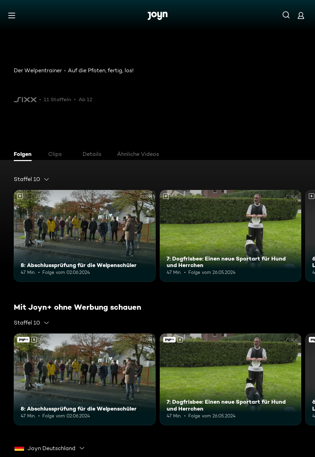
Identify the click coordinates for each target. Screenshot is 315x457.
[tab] (24, 155)
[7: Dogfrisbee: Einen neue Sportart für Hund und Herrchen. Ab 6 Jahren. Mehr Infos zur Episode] (231, 236)
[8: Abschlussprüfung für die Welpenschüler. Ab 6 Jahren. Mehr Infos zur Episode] (85, 236)
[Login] (301, 15)
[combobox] (31, 179)
